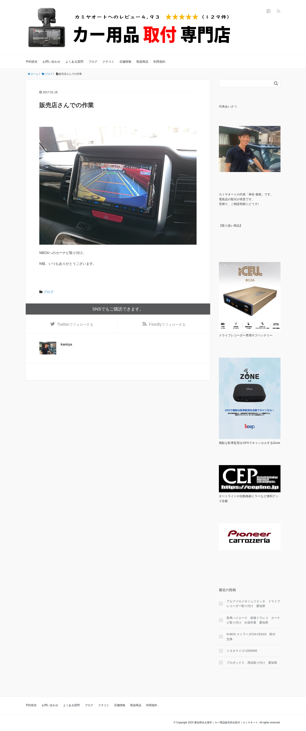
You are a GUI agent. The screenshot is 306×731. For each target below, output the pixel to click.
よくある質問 (74, 61)
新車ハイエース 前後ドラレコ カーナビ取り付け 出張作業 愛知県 (253, 620)
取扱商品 (142, 61)
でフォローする (75, 324)
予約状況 (31, 61)
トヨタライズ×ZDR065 (242, 650)
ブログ (92, 61)
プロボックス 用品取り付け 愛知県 (252, 662)
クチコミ (108, 61)
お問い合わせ (51, 61)
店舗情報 (125, 61)
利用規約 (159, 61)
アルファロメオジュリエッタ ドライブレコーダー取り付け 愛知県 (253, 604)
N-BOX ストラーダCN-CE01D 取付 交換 (252, 636)
